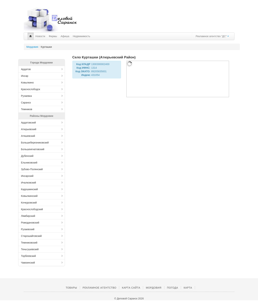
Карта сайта (131, 287)
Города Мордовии (41, 62)
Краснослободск (42, 89)
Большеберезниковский (42, 142)
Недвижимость (81, 36)
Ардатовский (42, 122)
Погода (172, 287)
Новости (40, 36)
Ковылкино (42, 82)
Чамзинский (42, 262)
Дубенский (42, 155)
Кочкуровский (42, 202)
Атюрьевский (42, 129)
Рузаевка (42, 95)
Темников (42, 109)
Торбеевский (42, 256)
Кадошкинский (42, 189)
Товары (71, 287)
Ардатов (42, 69)
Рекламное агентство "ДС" (212, 36)
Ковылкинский (42, 195)
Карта (188, 287)
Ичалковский (42, 182)
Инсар (42, 75)
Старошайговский (42, 236)
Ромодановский (42, 222)
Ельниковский (42, 162)
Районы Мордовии (41, 115)
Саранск (42, 102)
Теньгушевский (42, 249)
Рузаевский (42, 229)
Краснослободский (42, 209)
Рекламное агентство (99, 287)
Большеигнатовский (42, 149)
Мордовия (32, 46)
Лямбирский (42, 215)
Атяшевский (42, 135)
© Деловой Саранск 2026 (129, 298)
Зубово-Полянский (42, 169)
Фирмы (53, 36)
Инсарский (42, 175)
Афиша (65, 36)
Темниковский (42, 242)
